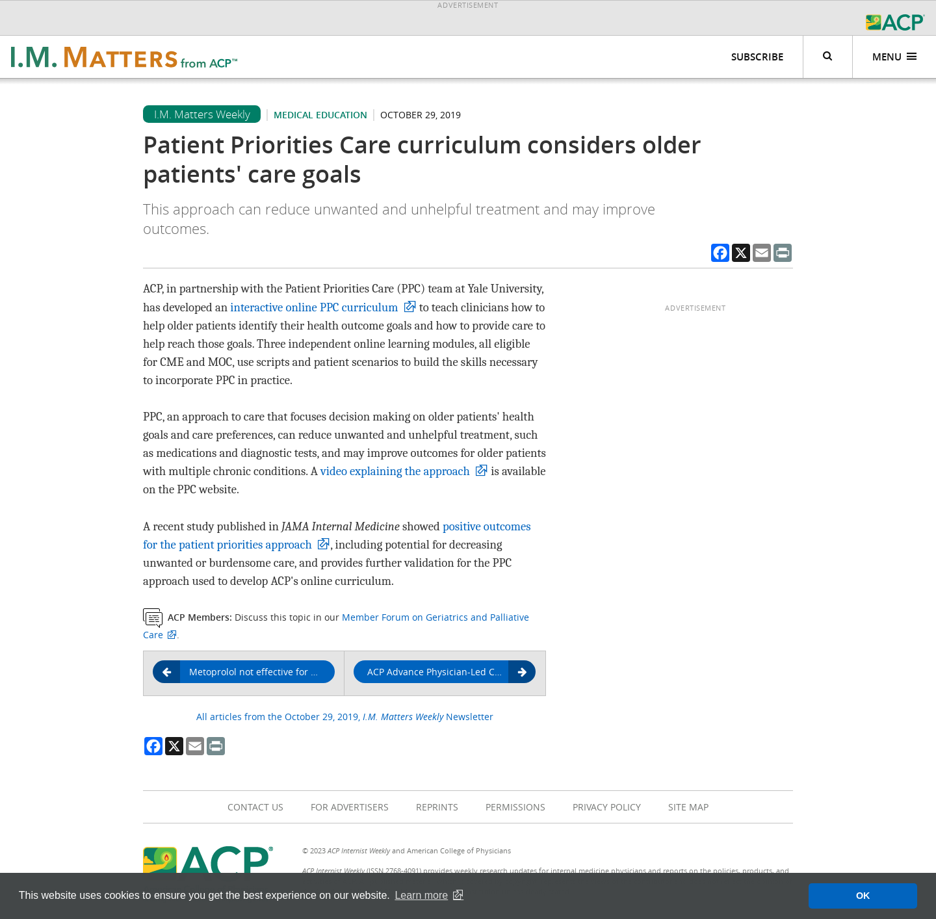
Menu (894, 57)
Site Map (688, 807)
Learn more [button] (421, 895)
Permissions (515, 807)
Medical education (320, 115)
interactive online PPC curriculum (314, 307)
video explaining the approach (395, 471)
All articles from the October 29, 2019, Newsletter (344, 716)
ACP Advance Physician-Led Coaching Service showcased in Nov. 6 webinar (451, 672)
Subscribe (757, 57)
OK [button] (863, 895)
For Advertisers (350, 807)
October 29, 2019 (420, 115)
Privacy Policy (607, 807)
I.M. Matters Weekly (202, 114)
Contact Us (255, 807)
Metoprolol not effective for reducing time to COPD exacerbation (248, 672)
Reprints (437, 807)
